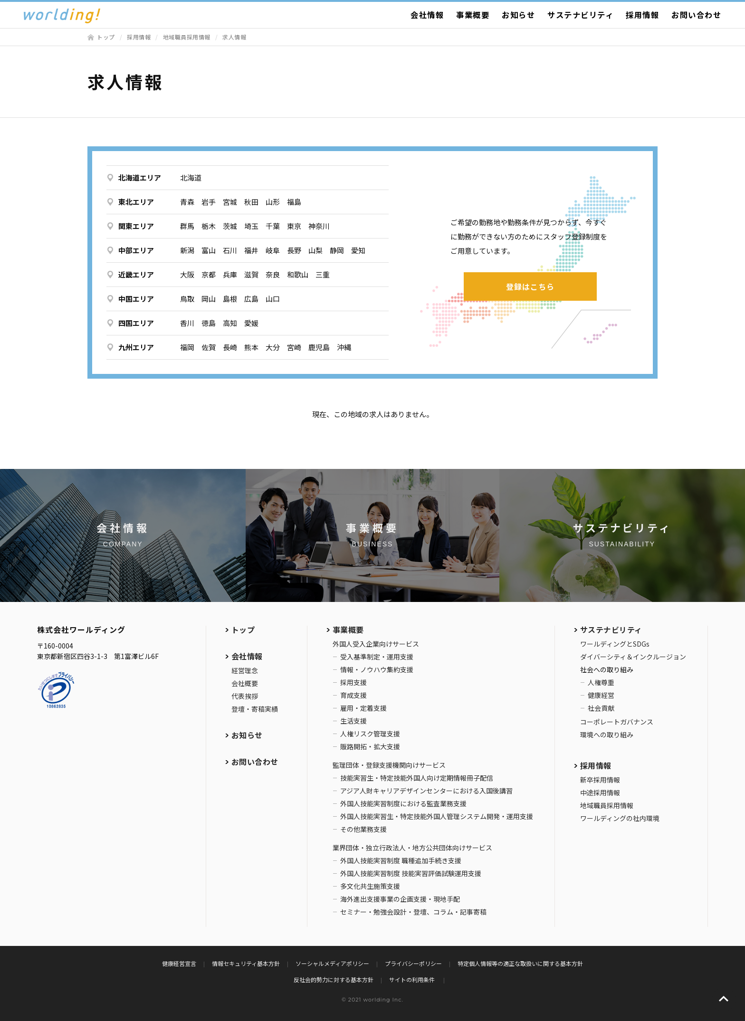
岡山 (208, 299)
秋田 (251, 202)
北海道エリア (139, 177)
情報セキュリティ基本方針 (246, 963)
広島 (251, 299)
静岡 (337, 250)
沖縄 (344, 347)
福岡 (187, 347)
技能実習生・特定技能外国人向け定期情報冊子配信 (416, 777)
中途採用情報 (600, 792)
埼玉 (251, 226)
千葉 (273, 226)
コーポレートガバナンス (616, 721)
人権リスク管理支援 (370, 733)
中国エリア (136, 299)
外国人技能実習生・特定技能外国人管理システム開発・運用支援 (436, 816)
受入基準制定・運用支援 (376, 656)
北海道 (190, 177)
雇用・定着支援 (363, 708)
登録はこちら (530, 286)
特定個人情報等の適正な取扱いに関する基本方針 (520, 963)
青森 (187, 202)
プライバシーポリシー (413, 963)
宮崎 (294, 347)
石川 (230, 250)
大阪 (187, 274)
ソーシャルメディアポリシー (332, 963)
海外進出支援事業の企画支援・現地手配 (400, 899)
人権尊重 (601, 682)
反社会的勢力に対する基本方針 (333, 979)
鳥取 (187, 299)
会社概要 (244, 683)
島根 (230, 299)
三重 (322, 274)
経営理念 (244, 670)
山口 (273, 299)
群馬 (187, 226)
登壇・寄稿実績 (254, 709)
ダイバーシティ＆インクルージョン (633, 656)
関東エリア (136, 226)
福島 (294, 202)
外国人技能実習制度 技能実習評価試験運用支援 (410, 873)
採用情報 (642, 14)
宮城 (230, 202)
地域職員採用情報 (186, 37)
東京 (294, 226)
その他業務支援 (363, 829)
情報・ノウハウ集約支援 (376, 669)
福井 (251, 250)
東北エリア (136, 202)
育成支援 (353, 695)
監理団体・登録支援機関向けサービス (389, 765)
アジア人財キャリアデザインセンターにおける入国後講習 (426, 790)
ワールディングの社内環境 (619, 818)
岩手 (208, 202)
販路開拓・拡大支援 (370, 746)
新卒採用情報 (600, 779)
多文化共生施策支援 (370, 886)
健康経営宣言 (179, 963)
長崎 (230, 347)
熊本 (251, 347)
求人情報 (234, 37)
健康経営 (601, 695)
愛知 (358, 250)
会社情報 (427, 14)
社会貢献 (601, 708)
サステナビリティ (580, 14)
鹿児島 (319, 347)
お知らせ (518, 14)
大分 (273, 347)
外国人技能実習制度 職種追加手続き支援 (400, 860)
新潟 (187, 250)
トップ (106, 37)
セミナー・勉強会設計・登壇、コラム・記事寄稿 (413, 911)
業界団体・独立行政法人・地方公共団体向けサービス (412, 847)
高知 (230, 323)
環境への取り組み (606, 734)
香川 (187, 323)
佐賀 (208, 347)
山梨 (315, 250)
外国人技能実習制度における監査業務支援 (403, 803)
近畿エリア (136, 274)
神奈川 (319, 226)
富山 (208, 250)
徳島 (208, 323)
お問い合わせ (696, 14)
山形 (273, 202)
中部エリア (136, 250)
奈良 (273, 274)
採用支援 (353, 682)
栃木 (208, 226)
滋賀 (251, 274)
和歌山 (297, 274)
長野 (294, 250)
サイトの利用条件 (412, 979)
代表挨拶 (244, 696)
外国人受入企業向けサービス (376, 644)
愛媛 (251, 323)
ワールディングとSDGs (614, 644)
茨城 (230, 226)
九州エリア (136, 347)
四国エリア (136, 323)
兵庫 (230, 274)
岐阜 (273, 250)
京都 (208, 274)
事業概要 (472, 14)
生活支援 (353, 720)
